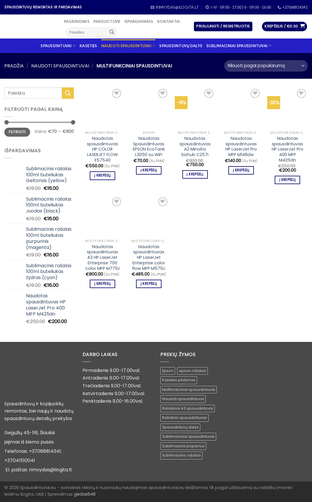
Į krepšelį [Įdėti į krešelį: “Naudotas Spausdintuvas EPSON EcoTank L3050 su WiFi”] (149, 170)
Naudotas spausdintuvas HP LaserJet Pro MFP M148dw (241, 146)
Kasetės (88, 45)
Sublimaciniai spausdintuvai (238, 45)
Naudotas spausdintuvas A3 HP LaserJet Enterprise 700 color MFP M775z (102, 257)
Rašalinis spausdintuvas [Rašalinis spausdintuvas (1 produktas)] (184, 417)
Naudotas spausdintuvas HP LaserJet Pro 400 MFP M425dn (287, 149)
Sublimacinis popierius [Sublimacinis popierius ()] (183, 446)
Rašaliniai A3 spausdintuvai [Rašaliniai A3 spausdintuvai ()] (187, 408)
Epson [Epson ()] (167, 370)
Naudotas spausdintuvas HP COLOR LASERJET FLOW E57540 (102, 149)
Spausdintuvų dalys (180, 45)
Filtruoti (17, 132)
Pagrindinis (76, 21)
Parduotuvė (106, 21)
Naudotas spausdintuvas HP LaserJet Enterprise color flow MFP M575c (149, 257)
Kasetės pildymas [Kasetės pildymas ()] (178, 380)
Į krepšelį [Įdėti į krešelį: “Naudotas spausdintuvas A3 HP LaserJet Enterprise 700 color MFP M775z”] (102, 283)
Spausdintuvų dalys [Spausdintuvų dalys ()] (180, 427)
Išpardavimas (138, 21)
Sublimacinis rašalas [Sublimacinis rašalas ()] (181, 455)
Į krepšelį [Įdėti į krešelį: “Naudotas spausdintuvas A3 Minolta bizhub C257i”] (195, 174)
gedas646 (85, 494)
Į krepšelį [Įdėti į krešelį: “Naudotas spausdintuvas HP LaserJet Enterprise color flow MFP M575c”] (149, 283)
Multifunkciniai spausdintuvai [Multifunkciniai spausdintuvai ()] (188, 389)
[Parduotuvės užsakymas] (266, 66)
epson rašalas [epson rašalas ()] (192, 370)
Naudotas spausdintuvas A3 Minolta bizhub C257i (195, 146)
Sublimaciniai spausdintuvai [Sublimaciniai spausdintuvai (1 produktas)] (188, 436)
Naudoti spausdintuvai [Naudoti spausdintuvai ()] (183, 398)
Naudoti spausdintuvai (128, 45)
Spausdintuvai (58, 45)
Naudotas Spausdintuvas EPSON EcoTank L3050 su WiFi (149, 146)
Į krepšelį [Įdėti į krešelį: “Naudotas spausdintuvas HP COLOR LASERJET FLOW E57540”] (102, 175)
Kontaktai (168, 21)
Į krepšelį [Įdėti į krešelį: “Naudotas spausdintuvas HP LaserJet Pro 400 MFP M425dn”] (287, 179)
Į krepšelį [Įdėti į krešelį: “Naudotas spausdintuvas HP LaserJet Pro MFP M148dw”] (241, 170)
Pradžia (14, 66)
